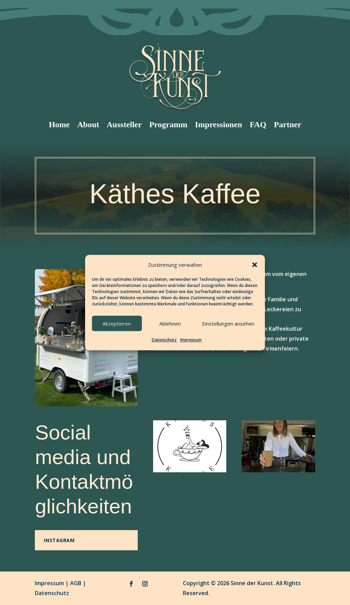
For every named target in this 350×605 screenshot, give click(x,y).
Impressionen (218, 124)
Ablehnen (170, 323)
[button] (254, 264)
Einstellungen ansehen (228, 323)
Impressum (191, 340)
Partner (287, 124)
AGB (75, 583)
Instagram (59, 540)
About (88, 124)
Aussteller (124, 124)
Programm (168, 124)
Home (59, 124)
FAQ (258, 124)
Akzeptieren (117, 323)
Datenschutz (164, 340)
